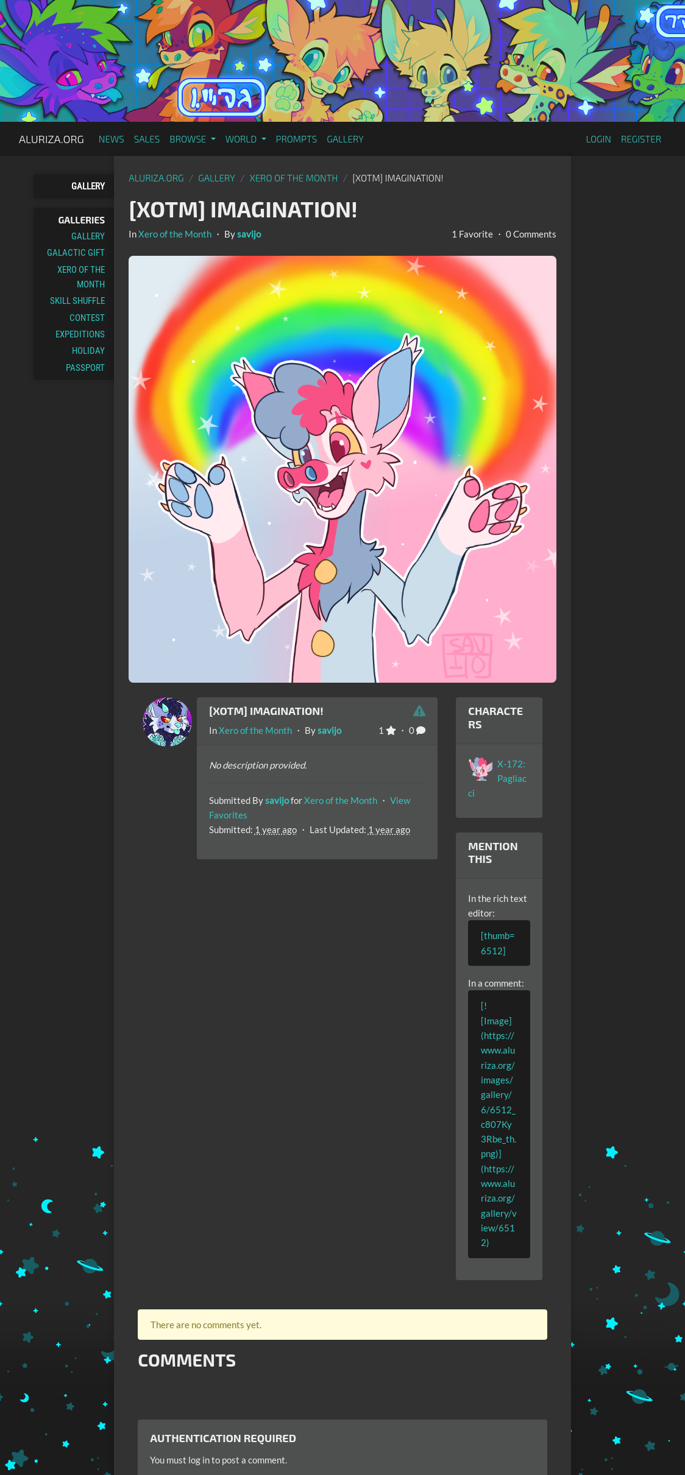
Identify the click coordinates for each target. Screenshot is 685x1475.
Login (598, 138)
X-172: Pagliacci (497, 778)
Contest (87, 317)
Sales (147, 138)
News (111, 138)
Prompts (297, 138)
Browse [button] (188, 138)
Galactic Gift (76, 252)
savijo (249, 233)
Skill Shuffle (77, 300)
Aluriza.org (51, 139)
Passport (85, 367)
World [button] (242, 138)
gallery (216, 177)
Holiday (88, 350)
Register (641, 138)
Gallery (345, 138)
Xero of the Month (81, 277)
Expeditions (80, 334)
